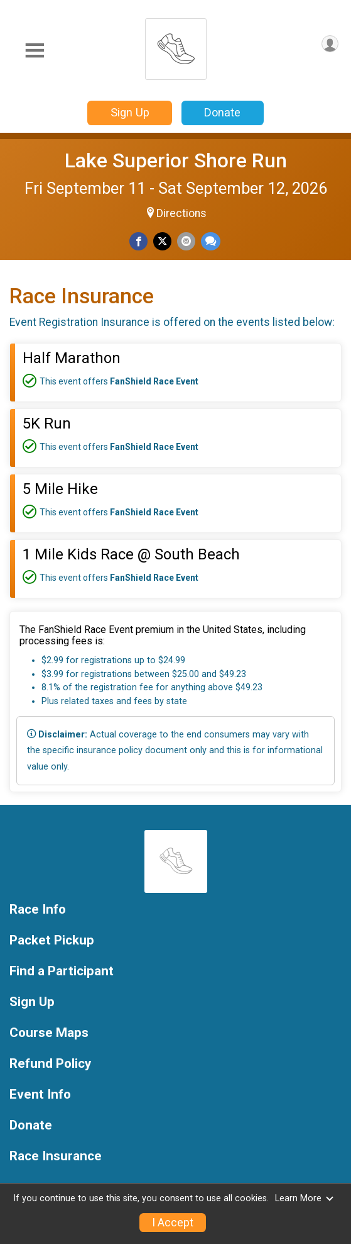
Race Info (37, 909)
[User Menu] (329, 43)
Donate (222, 112)
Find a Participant (61, 971)
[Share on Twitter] (162, 241)
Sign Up (130, 112)
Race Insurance (55, 1156)
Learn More (304, 1198)
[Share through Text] (210, 241)
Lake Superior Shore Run (176, 160)
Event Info (40, 1094)
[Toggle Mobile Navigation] (34, 51)
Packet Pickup (51, 940)
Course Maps (49, 1033)
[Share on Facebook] (138, 241)
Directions (181, 213)
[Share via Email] (186, 241)
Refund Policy (50, 1063)
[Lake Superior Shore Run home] (176, 45)
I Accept (172, 1222)
